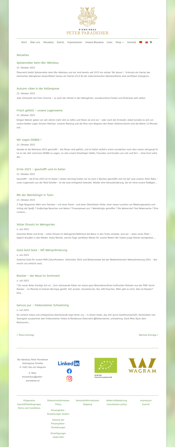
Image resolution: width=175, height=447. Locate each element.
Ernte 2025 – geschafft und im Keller (41, 169)
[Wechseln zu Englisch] (146, 43)
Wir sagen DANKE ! (29, 139)
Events (60, 42)
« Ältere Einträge (25, 335)
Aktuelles (48, 42)
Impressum (146, 400)
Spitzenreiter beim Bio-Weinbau (38, 62)
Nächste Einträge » (148, 335)
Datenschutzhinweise (58, 400)
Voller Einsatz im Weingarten (36, 224)
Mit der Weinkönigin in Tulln (35, 195)
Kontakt (131, 42)
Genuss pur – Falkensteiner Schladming (43, 305)
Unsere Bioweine (94, 42)
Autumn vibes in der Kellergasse (38, 88)
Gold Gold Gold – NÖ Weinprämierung (42, 250)
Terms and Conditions (29, 408)
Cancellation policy (117, 404)
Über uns (35, 42)
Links (109, 42)
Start (24, 42)
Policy (58, 404)
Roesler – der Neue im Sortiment (38, 275)
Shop (118, 42)
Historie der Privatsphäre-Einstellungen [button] (58, 424)
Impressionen (74, 42)
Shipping (87, 404)
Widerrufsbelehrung (116, 400)
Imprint (146, 404)
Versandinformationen (87, 400)
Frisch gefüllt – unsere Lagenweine (40, 110)
